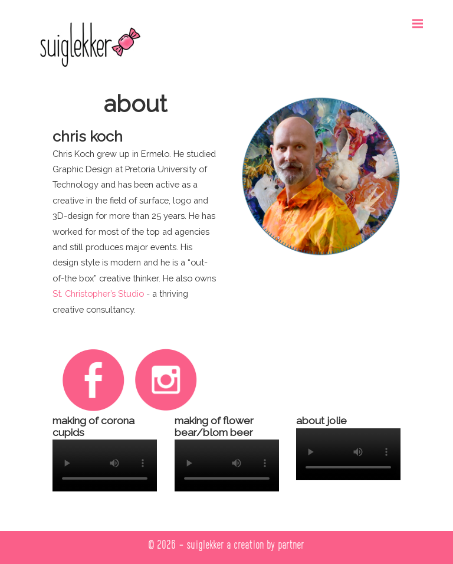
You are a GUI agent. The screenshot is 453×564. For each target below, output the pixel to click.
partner (291, 544)
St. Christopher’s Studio (98, 293)
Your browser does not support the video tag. (104, 465)
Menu (421, 18)
